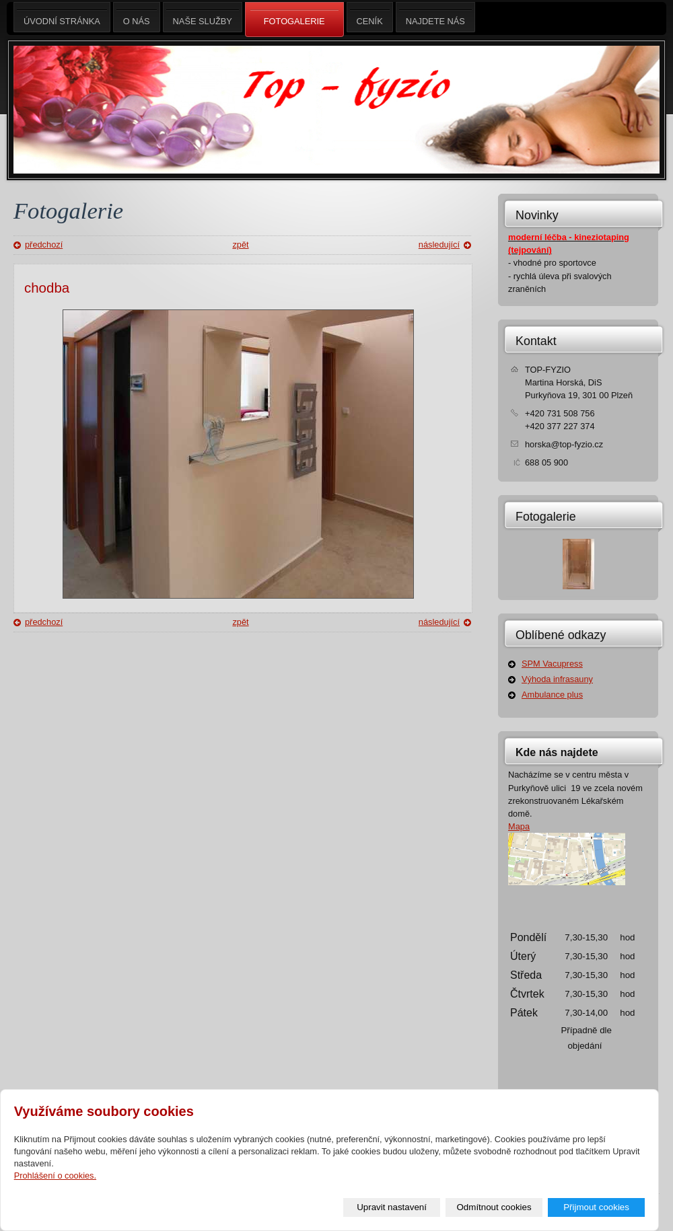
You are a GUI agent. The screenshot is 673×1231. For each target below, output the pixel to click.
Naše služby (202, 17)
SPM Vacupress (552, 664)
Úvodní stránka (61, 17)
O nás (136, 17)
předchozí (44, 244)
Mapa (519, 826)
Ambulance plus (552, 694)
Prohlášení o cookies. (55, 1175)
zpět (240, 244)
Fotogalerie (546, 516)
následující (439, 244)
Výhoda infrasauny (557, 679)
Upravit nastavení (392, 1207)
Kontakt (536, 341)
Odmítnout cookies (494, 1207)
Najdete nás (435, 17)
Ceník (370, 17)
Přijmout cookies (596, 1207)
